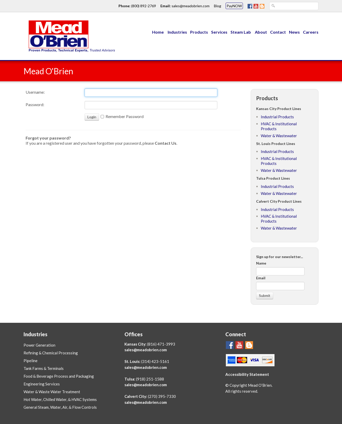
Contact (278, 32)
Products (199, 32)
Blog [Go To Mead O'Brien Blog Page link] (217, 6)
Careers (310, 32)
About (261, 32)
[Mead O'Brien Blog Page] (262, 6)
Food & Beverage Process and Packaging (59, 376)
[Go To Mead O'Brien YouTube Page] (256, 6)
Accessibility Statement (247, 374)
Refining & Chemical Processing (51, 352)
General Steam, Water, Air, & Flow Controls (60, 407)
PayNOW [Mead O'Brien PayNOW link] (234, 6)
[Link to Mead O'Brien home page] (70, 35)
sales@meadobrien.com (145, 349)
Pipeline (31, 360)
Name (261, 263)
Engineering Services (42, 384)
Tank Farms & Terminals (44, 368)
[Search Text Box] (293, 6)
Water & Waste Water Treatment (52, 391)
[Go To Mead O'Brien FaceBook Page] (249, 6)
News (294, 32)
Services (219, 32)
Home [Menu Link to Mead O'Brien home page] (158, 32)
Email (260, 278)
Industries (177, 32)
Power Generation (39, 345)
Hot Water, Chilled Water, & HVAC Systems (60, 399)
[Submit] (264, 295)
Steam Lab (241, 32)
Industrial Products (277, 116)
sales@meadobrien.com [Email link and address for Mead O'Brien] (191, 6)
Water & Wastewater (279, 135)
